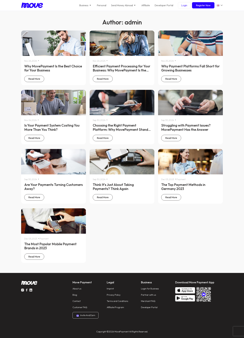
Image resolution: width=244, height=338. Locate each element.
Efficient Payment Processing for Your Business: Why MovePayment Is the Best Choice (121, 70)
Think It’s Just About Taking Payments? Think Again (113, 186)
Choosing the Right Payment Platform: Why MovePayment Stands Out (121, 129)
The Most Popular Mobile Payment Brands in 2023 (50, 246)
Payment (180, 179)
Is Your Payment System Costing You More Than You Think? (52, 127)
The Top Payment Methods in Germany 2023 (183, 186)
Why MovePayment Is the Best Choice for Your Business (53, 68)
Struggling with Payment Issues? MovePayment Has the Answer (186, 127)
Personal (101, 5)
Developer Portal (164, 5)
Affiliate (145, 5)
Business (83, 5)
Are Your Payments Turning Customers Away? (53, 186)
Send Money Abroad (122, 5)
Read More (34, 78)
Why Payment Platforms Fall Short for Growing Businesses (190, 68)
